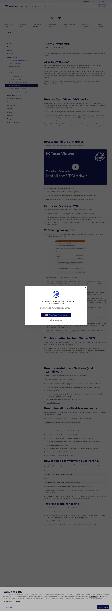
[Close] (85, 287)
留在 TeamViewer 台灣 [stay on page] (56, 320)
